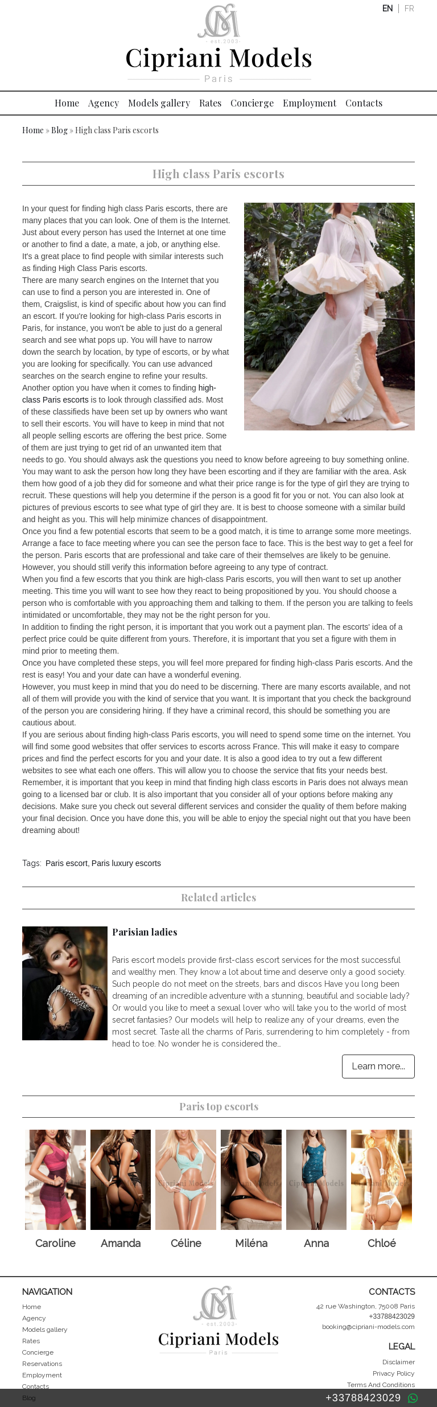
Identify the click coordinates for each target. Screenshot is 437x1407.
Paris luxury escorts (126, 863)
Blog (59, 130)
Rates (210, 103)
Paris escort (67, 863)
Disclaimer (398, 1362)
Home (67, 103)
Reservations (42, 1364)
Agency (103, 103)
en (387, 8)
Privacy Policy (394, 1373)
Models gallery (159, 103)
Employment (309, 103)
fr (409, 8)
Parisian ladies (145, 932)
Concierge (252, 103)
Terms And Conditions (381, 1385)
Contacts (363, 103)
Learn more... (378, 1066)
